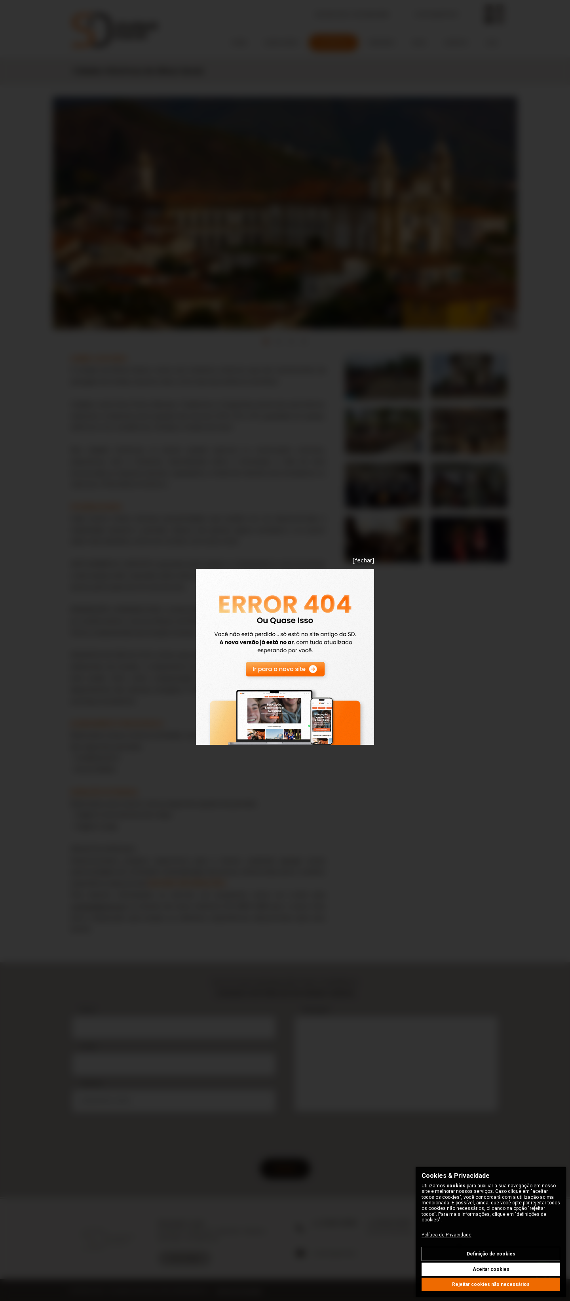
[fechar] (363, 560)
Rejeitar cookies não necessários (491, 1284)
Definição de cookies (491, 1254)
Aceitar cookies (491, 1269)
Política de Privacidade (446, 1235)
